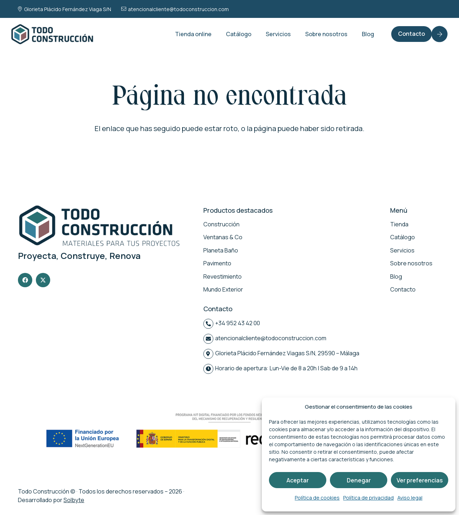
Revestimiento (222, 276)
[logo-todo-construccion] (53, 34)
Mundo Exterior (223, 289)
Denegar (359, 480)
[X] (43, 280)
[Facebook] (25, 280)
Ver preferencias (420, 480)
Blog (396, 276)
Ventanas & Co (222, 237)
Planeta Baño (220, 250)
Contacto (403, 289)
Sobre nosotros (411, 263)
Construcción (221, 224)
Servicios (402, 250)
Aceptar (298, 480)
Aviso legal (409, 497)
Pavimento (217, 263)
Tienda (399, 224)
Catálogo (402, 237)
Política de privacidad (368, 497)
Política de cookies (317, 497)
